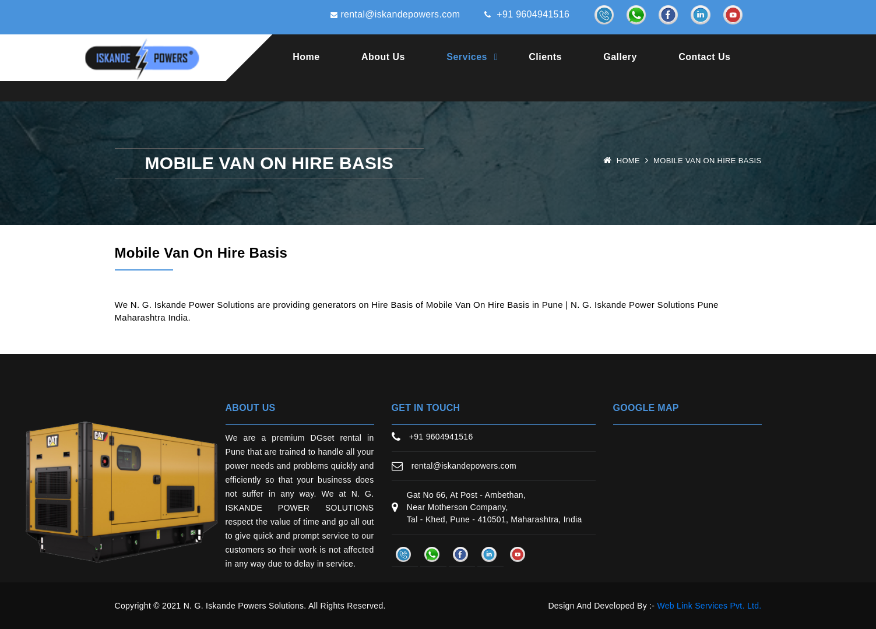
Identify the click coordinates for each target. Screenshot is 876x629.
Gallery (620, 57)
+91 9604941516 (526, 14)
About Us (383, 57)
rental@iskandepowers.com (395, 14)
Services (466, 57)
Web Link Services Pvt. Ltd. (709, 605)
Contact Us (704, 57)
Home (306, 57)
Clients (545, 57)
